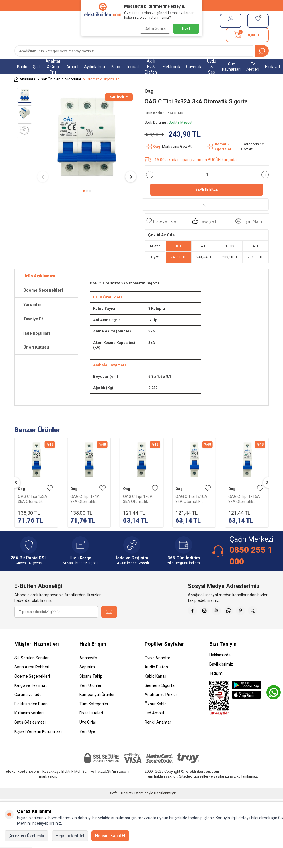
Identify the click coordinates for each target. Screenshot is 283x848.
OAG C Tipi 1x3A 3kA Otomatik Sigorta (32, 499)
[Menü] (17, 28)
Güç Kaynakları (231, 67)
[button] (84, 191)
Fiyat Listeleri (91, 727)
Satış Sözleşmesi (30, 736)
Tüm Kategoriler (93, 718)
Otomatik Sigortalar (103, 79)
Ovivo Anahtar (157, 672)
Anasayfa (24, 79)
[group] (87, 137)
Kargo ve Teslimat (30, 699)
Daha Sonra (153, 28)
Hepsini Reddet (70, 835)
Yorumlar (32, 304)
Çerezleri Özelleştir (26, 835)
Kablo (22, 66)
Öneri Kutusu (36, 347)
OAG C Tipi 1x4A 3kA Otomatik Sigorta (85, 499)
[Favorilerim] (258, 21)
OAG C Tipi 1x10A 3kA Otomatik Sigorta (191, 499)
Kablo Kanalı (155, 690)
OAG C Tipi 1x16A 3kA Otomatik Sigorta (244, 499)
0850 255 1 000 (250, 555)
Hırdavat (272, 66)
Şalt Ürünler (50, 79)
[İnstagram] (220, 612)
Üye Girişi (87, 736)
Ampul (72, 66)
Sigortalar (73, 79)
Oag (149, 91)
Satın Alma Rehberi (31, 681)
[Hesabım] (230, 21)
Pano (115, 66)
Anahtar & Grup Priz (53, 66)
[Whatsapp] (248, 612)
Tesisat (132, 66)
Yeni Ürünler (90, 699)
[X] (263, 626)
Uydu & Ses (211, 66)
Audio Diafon (156, 681)
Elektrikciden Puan (31, 718)
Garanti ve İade (28, 709)
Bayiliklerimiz (221, 678)
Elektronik (171, 66)
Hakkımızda (220, 669)
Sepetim (87, 681)
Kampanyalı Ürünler (97, 709)
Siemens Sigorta (160, 699)
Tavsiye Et (205, 221)
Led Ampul (154, 727)
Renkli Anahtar (158, 736)
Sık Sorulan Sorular (31, 672)
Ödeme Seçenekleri (43, 290)
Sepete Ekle (206, 189)
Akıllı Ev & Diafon (151, 66)
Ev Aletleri (252, 67)
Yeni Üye (87, 745)
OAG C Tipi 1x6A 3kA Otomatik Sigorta (138, 499)
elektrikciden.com (22, 786)
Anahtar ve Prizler (161, 709)
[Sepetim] (247, 35)
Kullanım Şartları (29, 727)
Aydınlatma (94, 66)
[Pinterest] (263, 612)
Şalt (36, 66)
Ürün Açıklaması (39, 276)
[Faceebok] (205, 612)
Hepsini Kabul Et (110, 835)
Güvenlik (193, 66)
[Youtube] (234, 612)
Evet (186, 28)
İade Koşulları (36, 333)
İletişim (216, 687)
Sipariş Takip (90, 690)
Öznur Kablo (156, 718)
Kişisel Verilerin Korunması (38, 745)
